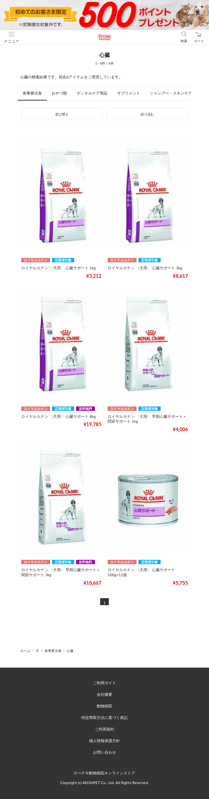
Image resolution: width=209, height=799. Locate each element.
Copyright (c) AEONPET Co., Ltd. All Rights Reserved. (104, 782)
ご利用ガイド (104, 682)
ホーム (25, 651)
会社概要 (104, 694)
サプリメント (128, 93)
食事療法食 (32, 93)
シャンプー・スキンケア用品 (175, 93)
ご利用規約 (104, 729)
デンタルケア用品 (92, 93)
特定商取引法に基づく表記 (104, 717)
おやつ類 (59, 93)
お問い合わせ (104, 752)
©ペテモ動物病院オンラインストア (104, 773)
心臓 (70, 651)
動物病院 (104, 706)
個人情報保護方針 (104, 740)
